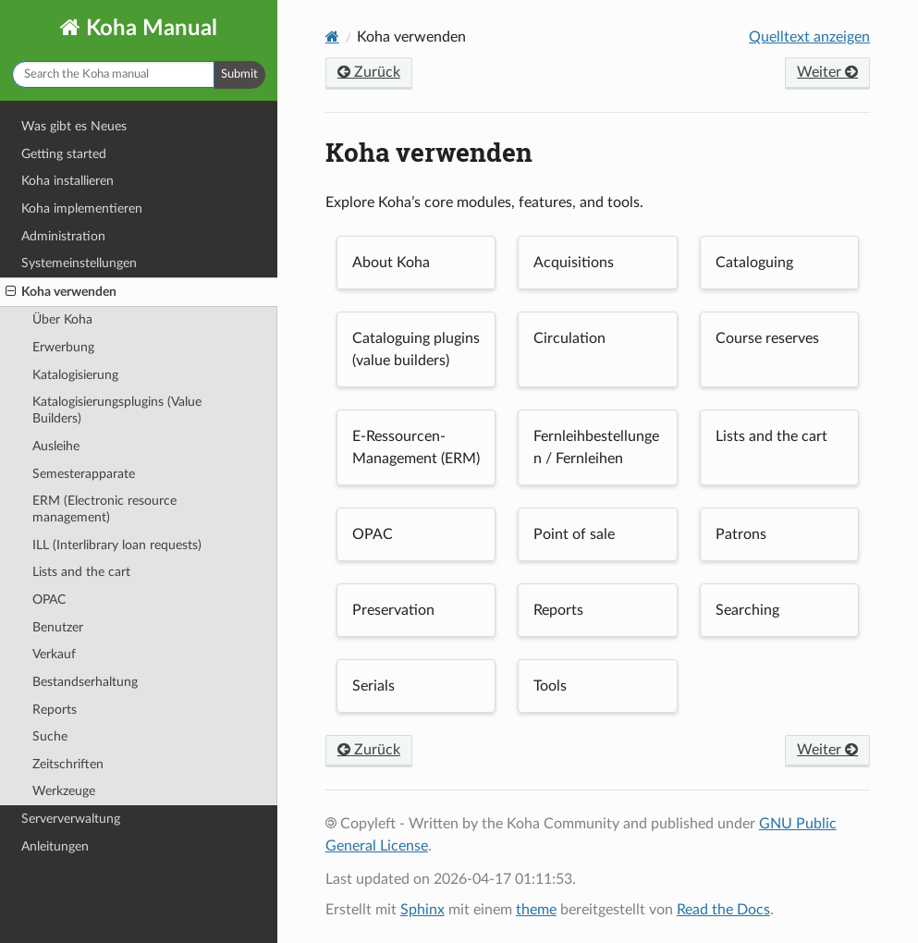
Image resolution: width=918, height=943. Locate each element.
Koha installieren (67, 181)
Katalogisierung (75, 375)
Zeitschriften (68, 764)
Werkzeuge (63, 791)
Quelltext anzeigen (809, 37)
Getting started (63, 154)
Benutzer (57, 627)
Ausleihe (56, 446)
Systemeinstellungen (79, 263)
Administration (63, 236)
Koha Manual (148, 29)
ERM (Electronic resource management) (104, 509)
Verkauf (54, 654)
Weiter (827, 72)
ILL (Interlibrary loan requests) (117, 545)
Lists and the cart (81, 572)
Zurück (368, 72)
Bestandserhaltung (85, 682)
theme (536, 909)
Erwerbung (63, 347)
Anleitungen (55, 846)
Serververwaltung (70, 819)
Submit (239, 74)
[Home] (332, 36)
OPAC (49, 599)
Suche (49, 736)
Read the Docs (723, 909)
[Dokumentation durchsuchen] (113, 74)
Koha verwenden (61, 292)
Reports (54, 709)
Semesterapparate (83, 474)
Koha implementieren (81, 208)
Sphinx (422, 909)
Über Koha (62, 319)
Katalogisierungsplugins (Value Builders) (117, 410)
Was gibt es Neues (74, 126)
